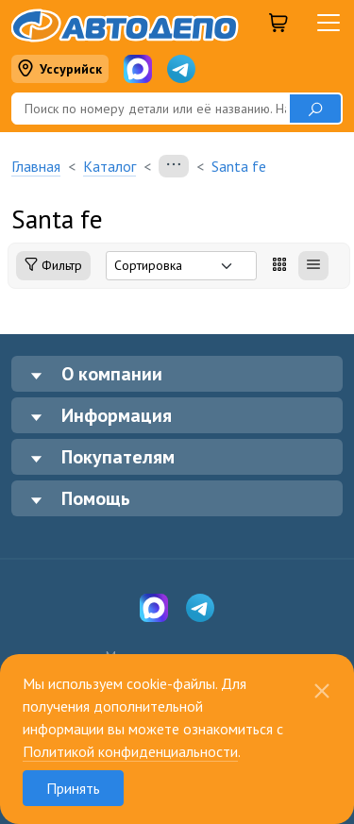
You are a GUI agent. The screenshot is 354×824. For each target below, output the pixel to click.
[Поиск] (150, 108)
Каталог (109, 166)
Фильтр (53, 266)
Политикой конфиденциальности (130, 751)
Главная (35, 166)
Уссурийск (59, 69)
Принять (73, 788)
